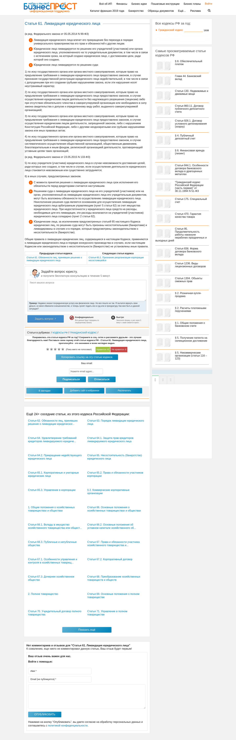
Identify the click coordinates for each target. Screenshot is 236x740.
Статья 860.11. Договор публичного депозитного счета (190, 108)
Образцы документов (161, 10)
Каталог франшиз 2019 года (107, 10)
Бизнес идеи (139, 3)
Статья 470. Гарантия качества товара (188, 215)
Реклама (195, 10)
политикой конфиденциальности (68, 725)
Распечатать (124, 390)
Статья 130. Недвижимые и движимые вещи (191, 92)
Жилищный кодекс (169, 34)
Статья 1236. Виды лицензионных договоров (190, 265)
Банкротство (136, 10)
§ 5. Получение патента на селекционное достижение (191, 339)
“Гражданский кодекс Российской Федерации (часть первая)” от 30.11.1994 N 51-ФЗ (189, 186)
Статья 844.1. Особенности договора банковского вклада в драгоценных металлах (191, 170)
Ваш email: (87, 363)
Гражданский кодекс (170, 30)
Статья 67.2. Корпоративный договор (109, 559)
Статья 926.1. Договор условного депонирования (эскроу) (191, 123)
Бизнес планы (192, 3)
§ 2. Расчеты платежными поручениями (190, 309)
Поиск (207, 10)
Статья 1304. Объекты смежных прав (188, 280)
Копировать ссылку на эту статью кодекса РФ (86, 358)
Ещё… (182, 10)
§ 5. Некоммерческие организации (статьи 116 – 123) (191, 355)
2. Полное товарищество (43, 594)
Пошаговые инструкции (165, 3)
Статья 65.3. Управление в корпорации (52, 490)
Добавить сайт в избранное (84, 390)
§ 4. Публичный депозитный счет (185, 137)
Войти (207, 3)
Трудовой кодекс (168, 38)
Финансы (121, 3)
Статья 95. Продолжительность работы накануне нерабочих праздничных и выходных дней (181, 234)
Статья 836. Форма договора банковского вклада (188, 251)
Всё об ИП (105, 3)
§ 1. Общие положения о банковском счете (190, 324)
